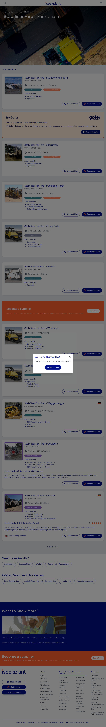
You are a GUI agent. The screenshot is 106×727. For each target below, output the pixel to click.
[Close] (70, 357)
